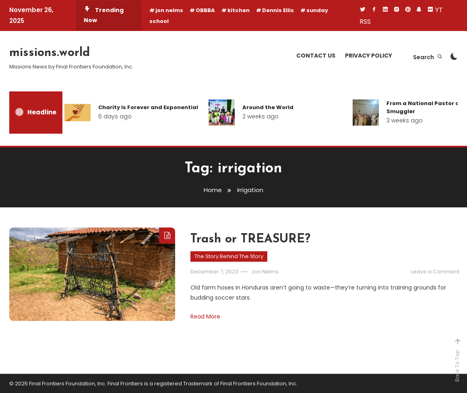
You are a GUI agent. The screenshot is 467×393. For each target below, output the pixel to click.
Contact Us (315, 56)
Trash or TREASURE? (250, 239)
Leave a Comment (435, 271)
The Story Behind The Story (228, 256)
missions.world (49, 53)
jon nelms (169, 10)
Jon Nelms (265, 271)
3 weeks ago (404, 120)
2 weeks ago (260, 116)
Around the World (267, 107)
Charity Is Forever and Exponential (148, 107)
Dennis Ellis (278, 10)
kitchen (238, 10)
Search (428, 57)
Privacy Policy (368, 56)
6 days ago (115, 116)
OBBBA (205, 10)
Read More (205, 316)
